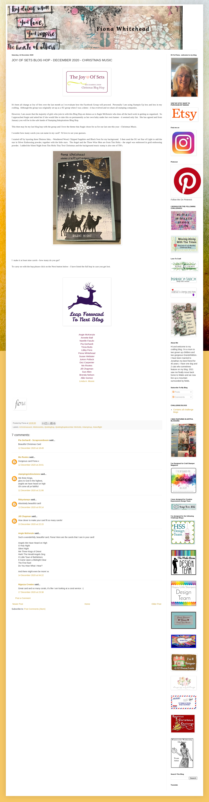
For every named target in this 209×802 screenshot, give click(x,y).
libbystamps (24, 499)
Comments (178, 397)
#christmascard (25, 427)
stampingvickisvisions (29, 474)
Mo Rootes (23, 457)
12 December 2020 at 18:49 (31, 448)
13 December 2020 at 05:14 (31, 507)
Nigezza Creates (26, 584)
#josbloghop (49, 427)
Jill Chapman (24, 516)
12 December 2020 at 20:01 (31, 465)
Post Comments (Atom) (34, 609)
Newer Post (17, 604)
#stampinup (87, 427)
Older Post (156, 604)
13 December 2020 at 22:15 (31, 524)
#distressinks (38, 427)
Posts (176, 392)
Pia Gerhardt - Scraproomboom (33, 440)
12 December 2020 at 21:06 (31, 490)
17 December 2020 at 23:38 (31, 592)
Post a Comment (23, 598)
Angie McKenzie (26, 533)
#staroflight (97, 427)
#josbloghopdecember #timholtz (68, 427)
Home (87, 604)
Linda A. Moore (86, 381)
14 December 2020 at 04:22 (31, 575)
